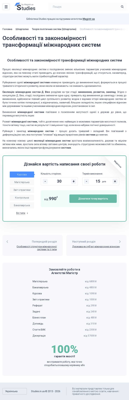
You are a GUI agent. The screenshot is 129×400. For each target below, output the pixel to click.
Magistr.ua (89, 19)
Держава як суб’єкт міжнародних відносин (96, 246)
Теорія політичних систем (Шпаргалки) (54, 29)
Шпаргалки (22, 29)
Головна (7, 29)
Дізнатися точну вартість (93, 198)
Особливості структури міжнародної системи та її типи (37, 248)
